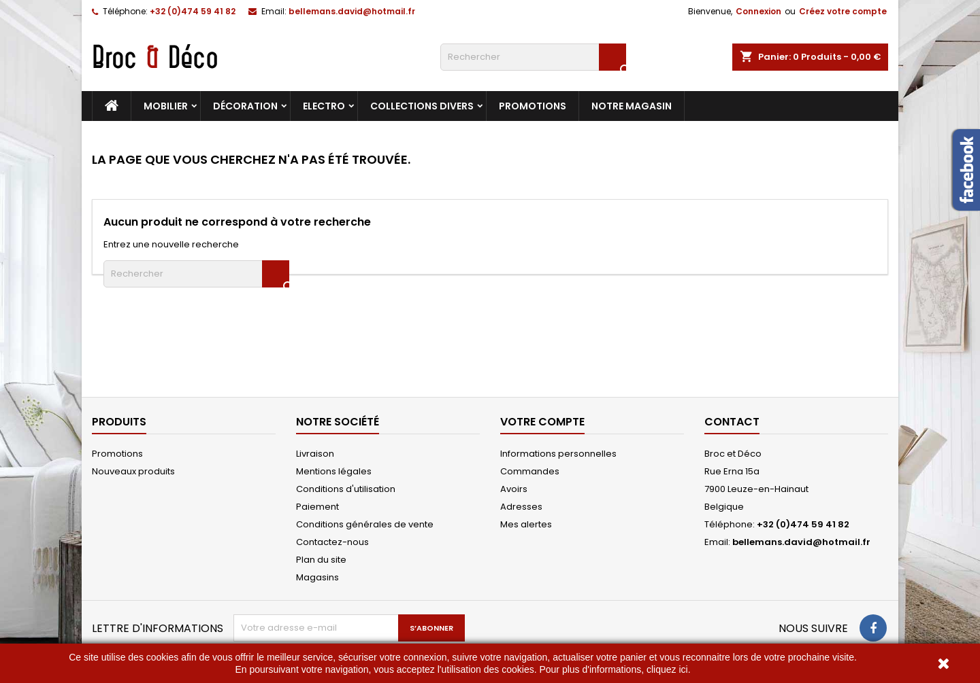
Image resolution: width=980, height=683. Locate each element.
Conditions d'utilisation (345, 489)
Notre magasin (631, 106)
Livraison (315, 453)
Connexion (758, 11)
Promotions (532, 106)
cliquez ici (667, 669)
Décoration (245, 106)
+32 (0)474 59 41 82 (192, 11)
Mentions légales (334, 471)
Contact (732, 422)
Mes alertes (526, 524)
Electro (324, 106)
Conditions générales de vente (365, 524)
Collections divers (422, 106)
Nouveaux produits (133, 471)
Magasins (317, 577)
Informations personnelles (558, 453)
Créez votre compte (843, 11)
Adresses (521, 506)
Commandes (529, 471)
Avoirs (513, 489)
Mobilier (166, 106)
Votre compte (542, 422)
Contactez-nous (332, 542)
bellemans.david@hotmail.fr (352, 11)
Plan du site (321, 559)
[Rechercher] (533, 57)
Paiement (317, 506)
